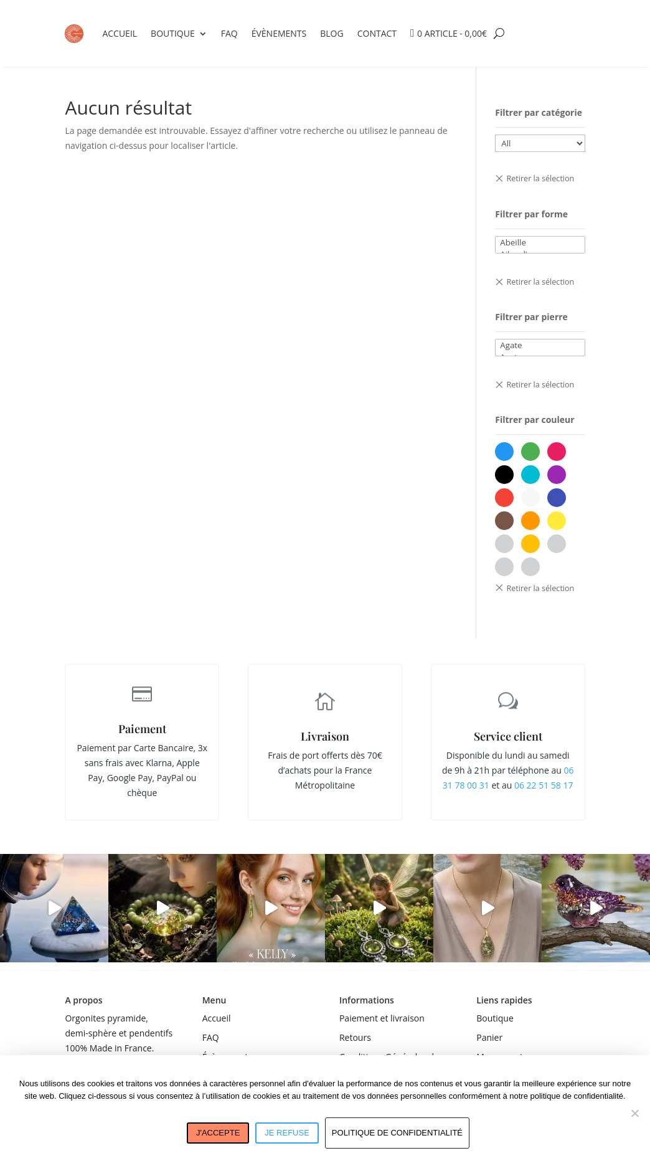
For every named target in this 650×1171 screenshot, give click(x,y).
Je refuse (287, 1132)
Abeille (540, 243)
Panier (489, 1037)
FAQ (229, 33)
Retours (355, 1037)
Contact (377, 33)
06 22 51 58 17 (543, 785)
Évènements (279, 33)
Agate (540, 345)
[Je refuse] (634, 1113)
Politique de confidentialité (397, 1132)
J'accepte (218, 1132)
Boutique (173, 33)
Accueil (119, 33)
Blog (331, 33)
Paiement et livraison (382, 1018)
